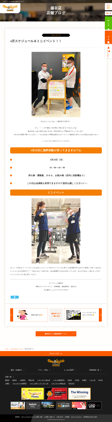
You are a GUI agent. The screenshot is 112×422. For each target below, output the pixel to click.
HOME (7, 349)
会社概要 (67, 416)
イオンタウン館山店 (43, 380)
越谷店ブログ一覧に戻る (56, 315)
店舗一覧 (108, 13)
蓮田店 (7, 380)
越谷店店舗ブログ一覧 (17, 349)
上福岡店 (22, 380)
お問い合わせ (60, 416)
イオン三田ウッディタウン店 (39, 383)
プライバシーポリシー (76, 416)
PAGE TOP (56, 353)
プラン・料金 (43, 370)
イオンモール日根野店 (19, 383)
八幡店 (7, 383)
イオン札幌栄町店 (59, 380)
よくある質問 (69, 370)
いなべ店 (92, 380)
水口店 (100, 380)
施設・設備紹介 (16, 370)
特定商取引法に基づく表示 (90, 416)
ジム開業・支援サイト (49, 416)
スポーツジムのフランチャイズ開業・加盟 (31, 416)
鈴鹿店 (84, 380)
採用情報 (17, 416)
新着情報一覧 (94, 370)
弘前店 (70, 380)
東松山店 (31, 380)
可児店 (77, 380)
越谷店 (14, 380)
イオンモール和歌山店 (58, 383)
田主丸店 (71, 383)
